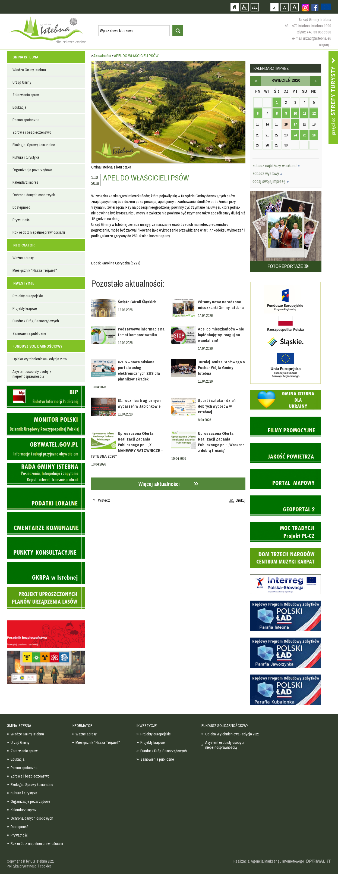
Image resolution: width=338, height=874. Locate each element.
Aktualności (102, 55)
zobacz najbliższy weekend (276, 165)
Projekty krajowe (24, 308)
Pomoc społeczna (25, 119)
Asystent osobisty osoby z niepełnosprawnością (31, 374)
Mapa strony (254, 7)
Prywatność (21, 219)
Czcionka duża (294, 7)
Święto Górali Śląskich (137, 302)
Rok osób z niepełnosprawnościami (38, 232)
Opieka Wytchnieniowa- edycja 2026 (39, 359)
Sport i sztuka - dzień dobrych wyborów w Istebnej (217, 406)
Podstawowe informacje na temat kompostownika (141, 332)
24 (295, 135)
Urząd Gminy (21, 82)
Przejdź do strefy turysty (333, 97)
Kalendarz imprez (25, 182)
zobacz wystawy (267, 173)
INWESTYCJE (23, 283)
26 (313, 135)
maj (315, 81)
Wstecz (104, 500)
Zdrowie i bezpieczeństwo (31, 132)
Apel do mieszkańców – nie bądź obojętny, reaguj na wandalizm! (221, 334)
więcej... (325, 44)
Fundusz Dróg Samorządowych (35, 321)
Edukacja (19, 107)
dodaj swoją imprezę (270, 181)
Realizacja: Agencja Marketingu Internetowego (268, 861)
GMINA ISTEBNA (25, 57)
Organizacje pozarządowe (32, 169)
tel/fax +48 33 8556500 (313, 32)
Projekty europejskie (27, 296)
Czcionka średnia (284, 7)
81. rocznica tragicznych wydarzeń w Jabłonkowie (139, 403)
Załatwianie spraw (25, 94)
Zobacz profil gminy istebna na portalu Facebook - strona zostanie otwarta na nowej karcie (314, 7)
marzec (255, 81)
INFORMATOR (23, 245)
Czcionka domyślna (274, 7)
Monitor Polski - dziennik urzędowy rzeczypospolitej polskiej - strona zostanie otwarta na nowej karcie (46, 424)
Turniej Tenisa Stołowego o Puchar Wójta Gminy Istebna (221, 367)
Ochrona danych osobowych (33, 194)
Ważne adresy (23, 257)
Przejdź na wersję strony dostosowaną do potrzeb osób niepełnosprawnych (244, 7)
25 (304, 135)
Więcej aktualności (159, 484)
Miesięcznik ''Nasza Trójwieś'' (34, 270)
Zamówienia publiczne (29, 333)
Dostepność (21, 207)
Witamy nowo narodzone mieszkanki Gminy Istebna (221, 304)
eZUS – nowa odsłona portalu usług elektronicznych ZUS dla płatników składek (139, 370)
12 (313, 113)
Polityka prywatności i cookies (29, 866)
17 (295, 124)
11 (304, 113)
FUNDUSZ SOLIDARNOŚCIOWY (37, 346)
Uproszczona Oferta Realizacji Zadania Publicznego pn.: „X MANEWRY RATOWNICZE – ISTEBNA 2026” (127, 444)
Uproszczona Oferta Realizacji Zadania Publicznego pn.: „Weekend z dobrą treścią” (221, 441)
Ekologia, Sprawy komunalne (33, 144)
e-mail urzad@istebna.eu (311, 38)
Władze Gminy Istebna (29, 69)
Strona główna (234, 7)
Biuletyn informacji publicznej (46, 397)
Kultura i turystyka (25, 157)
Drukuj (240, 500)
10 (295, 113)
